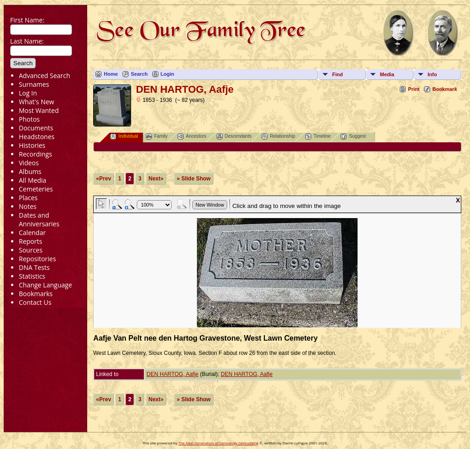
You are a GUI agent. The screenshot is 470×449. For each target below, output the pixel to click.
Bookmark (444, 89)
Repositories (37, 258)
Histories (32, 145)
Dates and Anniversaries (39, 219)
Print (414, 89)
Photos (29, 119)
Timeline (317, 136)
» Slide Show (194, 178)
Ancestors (192, 136)
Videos (29, 162)
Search (14, 10)
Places (28, 197)
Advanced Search (44, 75)
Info (432, 74)
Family (157, 136)
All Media (32, 180)
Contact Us (35, 302)
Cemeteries (36, 189)
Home (111, 74)
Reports (30, 241)
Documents (36, 127)
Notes (28, 206)
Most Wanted (39, 110)
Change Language (45, 285)
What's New (36, 101)
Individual (124, 136)
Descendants (234, 136)
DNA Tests (34, 267)
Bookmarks (36, 293)
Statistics (32, 276)
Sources (31, 250)
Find (337, 74)
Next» (156, 178)
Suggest (353, 136)
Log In (28, 93)
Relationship (278, 136)
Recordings (35, 154)
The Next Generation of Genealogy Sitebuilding (218, 442)
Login (167, 74)
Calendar (32, 232)
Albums (30, 171)
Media (387, 74)
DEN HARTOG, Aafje (172, 374)
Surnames (34, 84)
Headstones (37, 136)
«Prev (103, 178)
